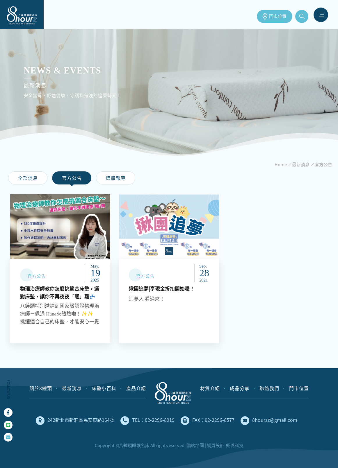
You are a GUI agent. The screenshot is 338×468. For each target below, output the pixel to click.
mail (8, 437)
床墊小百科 (104, 388)
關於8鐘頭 (40, 388)
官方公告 (323, 164)
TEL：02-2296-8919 (147, 420)
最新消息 (300, 164)
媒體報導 (116, 178)
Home (281, 164)
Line (8, 425)
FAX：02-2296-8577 (207, 420)
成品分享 (240, 388)
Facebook (8, 412)
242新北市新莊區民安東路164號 (75, 420)
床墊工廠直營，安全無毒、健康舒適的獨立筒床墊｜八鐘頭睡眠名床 (22, 14)
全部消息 (28, 178)
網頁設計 (215, 445)
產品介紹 (136, 388)
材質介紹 (210, 388)
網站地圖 (195, 445)
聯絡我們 (269, 388)
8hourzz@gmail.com (269, 420)
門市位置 (278, 16)
